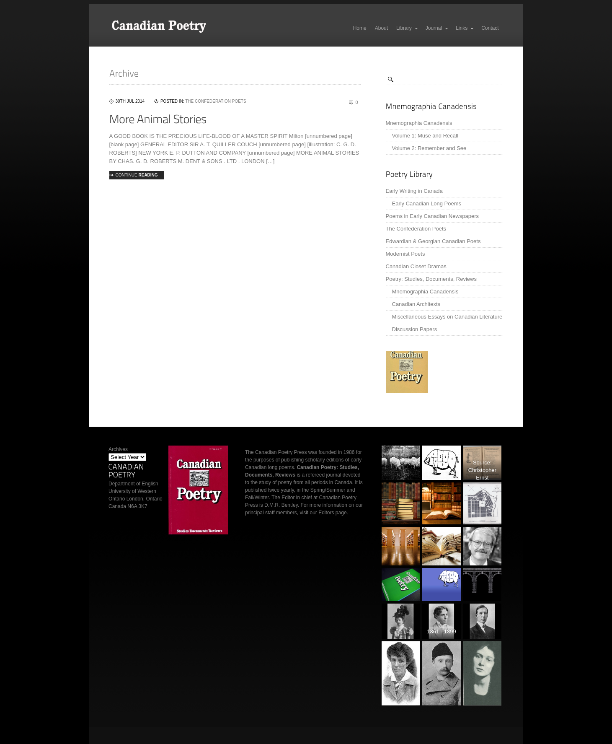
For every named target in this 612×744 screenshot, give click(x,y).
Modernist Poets (405, 254)
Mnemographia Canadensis (419, 123)
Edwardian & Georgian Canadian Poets (433, 241)
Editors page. (333, 513)
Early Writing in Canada (414, 191)
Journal (437, 28)
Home (360, 28)
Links (465, 28)
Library (407, 28)
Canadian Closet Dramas (416, 266)
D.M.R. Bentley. (281, 505)
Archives (118, 449)
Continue (137, 175)
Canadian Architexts (416, 304)
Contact (489, 28)
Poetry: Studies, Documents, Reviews (431, 279)
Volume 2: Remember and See (429, 148)
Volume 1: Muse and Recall (425, 135)
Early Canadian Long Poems (427, 203)
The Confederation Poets (416, 229)
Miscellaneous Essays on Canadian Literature (447, 317)
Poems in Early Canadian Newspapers (432, 216)
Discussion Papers (414, 329)
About (381, 28)
